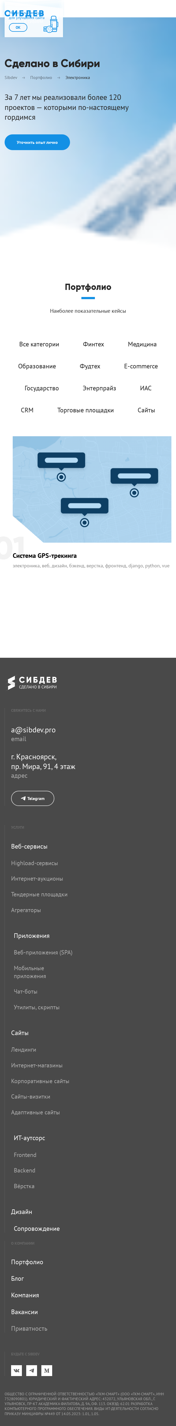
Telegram (33, 798)
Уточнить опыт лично (37, 142)
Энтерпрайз (99, 388)
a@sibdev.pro (33, 730)
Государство (42, 388)
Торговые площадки (85, 410)
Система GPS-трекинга (45, 555)
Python (152, 565)
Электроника (26, 565)
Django (135, 565)
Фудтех (90, 366)
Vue (166, 565)
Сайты (146, 410)
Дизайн (59, 565)
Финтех (93, 344)
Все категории (39, 344)
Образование (37, 366)
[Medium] (46, 1370)
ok (18, 27)
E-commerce (141, 366)
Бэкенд (76, 565)
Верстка (95, 565)
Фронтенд (115, 565)
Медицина (142, 344)
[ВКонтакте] (16, 1370)
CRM (27, 410)
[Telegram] (31, 1370)
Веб (45, 565)
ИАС (146, 388)
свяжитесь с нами (28, 710)
